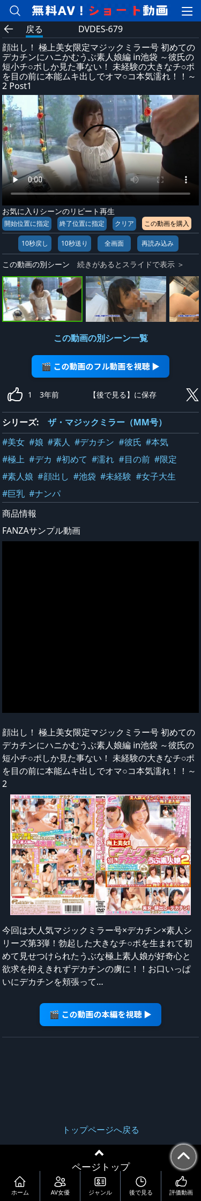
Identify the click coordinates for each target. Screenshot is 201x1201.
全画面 (114, 243)
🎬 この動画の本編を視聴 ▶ (100, 1014)
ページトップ (101, 1166)
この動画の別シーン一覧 (101, 338)
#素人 (59, 442)
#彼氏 (129, 442)
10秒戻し (34, 243)
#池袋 (84, 476)
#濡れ (103, 459)
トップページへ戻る (100, 1130)
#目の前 (134, 459)
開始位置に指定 (26, 223)
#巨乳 (13, 493)
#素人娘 (17, 476)
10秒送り (74, 243)
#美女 (13, 442)
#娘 (36, 442)
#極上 (13, 459)
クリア (124, 223)
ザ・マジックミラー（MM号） (107, 422)
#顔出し (53, 476)
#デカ (40, 459)
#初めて (71, 459)
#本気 (157, 442)
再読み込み (158, 243)
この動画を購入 (166, 223)
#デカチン (94, 442)
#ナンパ (44, 493)
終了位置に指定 (82, 223)
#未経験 (115, 476)
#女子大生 (155, 476)
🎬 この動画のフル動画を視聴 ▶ (100, 366)
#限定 (165, 459)
